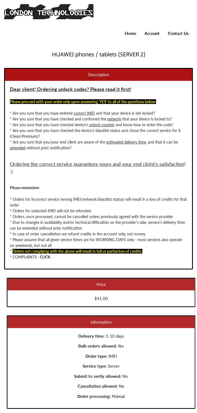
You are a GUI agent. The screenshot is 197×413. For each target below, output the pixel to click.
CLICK (43, 257)
